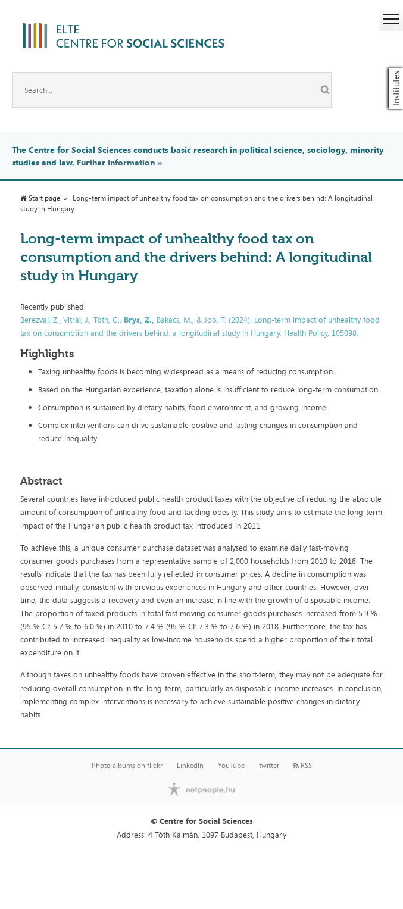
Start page (40, 198)
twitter (269, 765)
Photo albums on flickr (127, 765)
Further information (116, 162)
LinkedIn (190, 765)
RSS (302, 765)
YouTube (231, 765)
